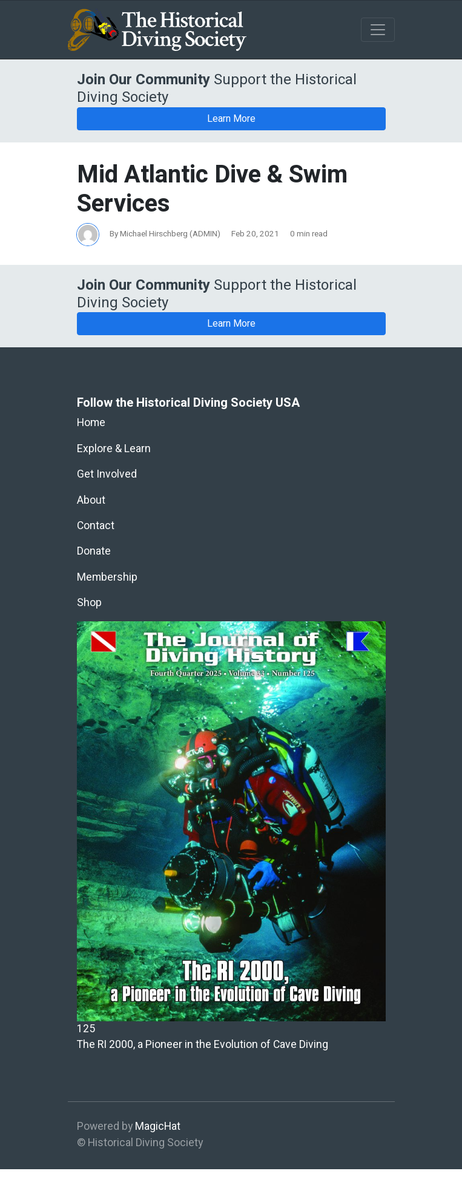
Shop (89, 602)
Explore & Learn (114, 448)
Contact (95, 525)
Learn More (231, 119)
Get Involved (107, 474)
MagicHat (157, 1126)
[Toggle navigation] (378, 30)
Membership (107, 577)
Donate (94, 551)
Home (91, 422)
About (91, 500)
